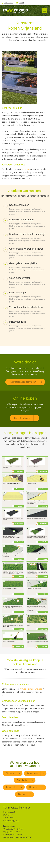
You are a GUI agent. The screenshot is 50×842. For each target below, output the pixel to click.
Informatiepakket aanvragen (23, 382)
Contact (21, 2)
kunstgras (26, 169)
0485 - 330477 (8, 2)
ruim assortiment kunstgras (31, 688)
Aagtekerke (22, 780)
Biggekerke (11, 787)
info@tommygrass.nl (12, 820)
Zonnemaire (32, 773)
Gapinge (22, 794)
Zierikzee (10, 773)
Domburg (33, 787)
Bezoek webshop (22, 418)
